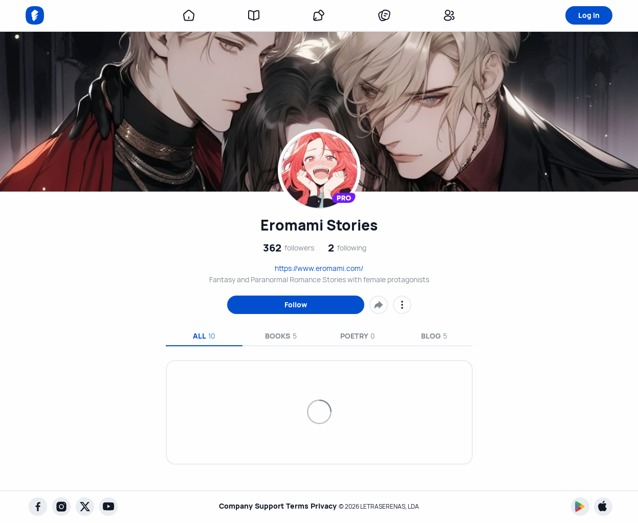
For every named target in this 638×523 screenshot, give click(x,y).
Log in (589, 15)
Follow (295, 304)
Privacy (328, 506)
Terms (297, 506)
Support (264, 506)
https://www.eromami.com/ (319, 268)
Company (227, 506)
